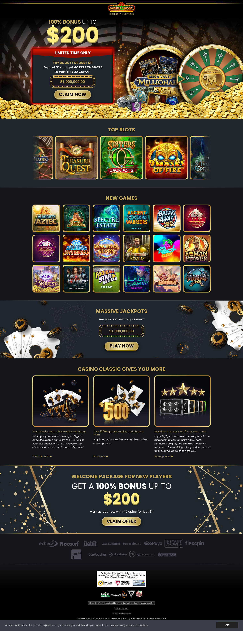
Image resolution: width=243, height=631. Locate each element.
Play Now (99, 456)
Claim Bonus (40, 456)
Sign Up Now (162, 456)
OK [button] (227, 625)
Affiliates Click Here (122, 608)
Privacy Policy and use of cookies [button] (128, 625)
